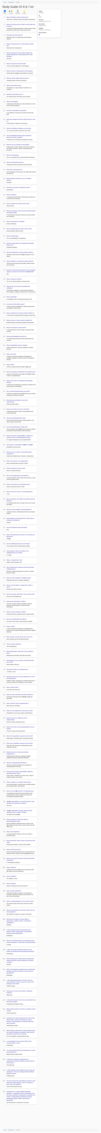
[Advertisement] (50, 53)
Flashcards (11, 2)
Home (4, 2)
